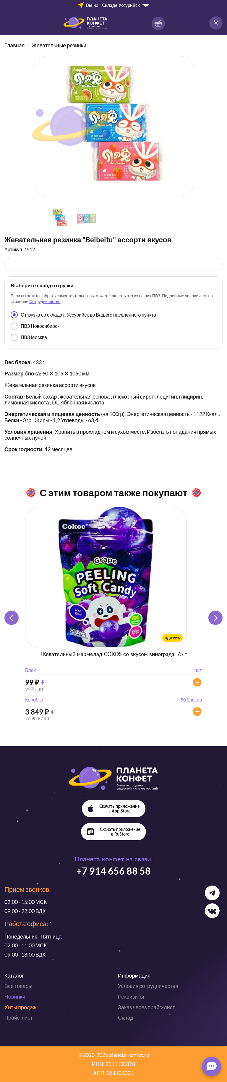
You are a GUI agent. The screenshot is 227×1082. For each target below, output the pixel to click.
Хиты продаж (20, 1007)
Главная (14, 45)
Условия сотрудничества (148, 986)
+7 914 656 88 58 (113, 871)
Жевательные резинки (59, 45)
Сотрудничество (44, 301)
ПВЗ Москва (29, 337)
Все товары (18, 986)
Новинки (14, 996)
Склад (125, 1017)
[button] (215, 618)
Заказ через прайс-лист (146, 1007)
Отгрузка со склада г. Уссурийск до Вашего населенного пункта (83, 314)
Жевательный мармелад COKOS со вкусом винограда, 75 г (113, 654)
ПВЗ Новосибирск (35, 326)
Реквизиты (131, 996)
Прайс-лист (18, 1017)
